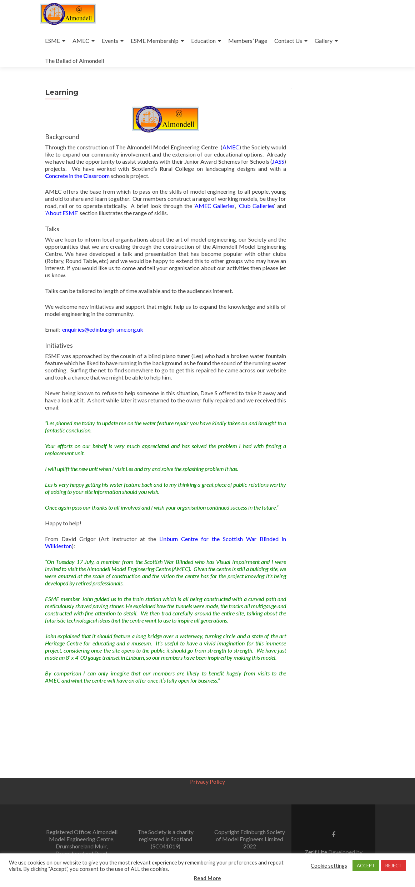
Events (110, 40)
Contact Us (288, 40)
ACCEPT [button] (366, 865)
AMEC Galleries (215, 205)
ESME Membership (155, 40)
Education (203, 40)
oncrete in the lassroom (77, 175)
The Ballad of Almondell (74, 60)
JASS (278, 161)
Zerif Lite (316, 851)
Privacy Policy (207, 781)
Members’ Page (247, 40)
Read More (207, 878)
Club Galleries (256, 205)
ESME (52, 40)
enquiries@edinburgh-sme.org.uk (102, 329)
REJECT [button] (393, 865)
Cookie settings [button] (329, 866)
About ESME (62, 212)
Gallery (323, 40)
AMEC (80, 40)
